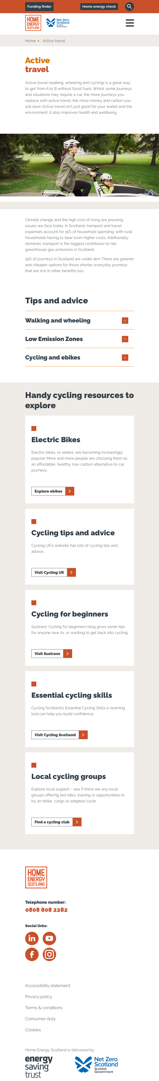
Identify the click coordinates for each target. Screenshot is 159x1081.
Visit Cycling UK (49, 572)
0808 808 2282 (46, 909)
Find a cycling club (52, 822)
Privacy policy (38, 996)
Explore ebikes (48, 491)
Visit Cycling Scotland (55, 735)
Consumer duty (40, 1018)
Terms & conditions (44, 1007)
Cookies (33, 1029)
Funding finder (39, 6)
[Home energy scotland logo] (33, 23)
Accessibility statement (47, 985)
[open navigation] (130, 23)
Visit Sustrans (47, 653)
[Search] (129, 6)
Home (30, 40)
